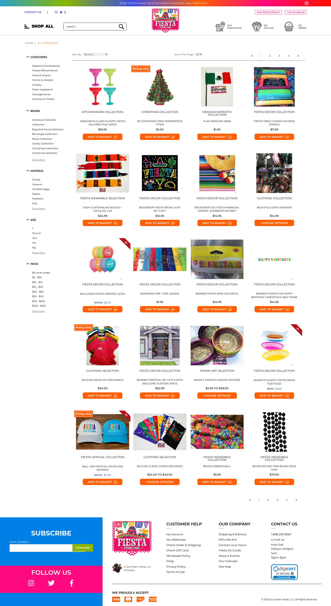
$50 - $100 (38, 301)
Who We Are (228, 539)
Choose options (274, 223)
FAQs (170, 561)
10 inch (36, 233)
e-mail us (277, 539)
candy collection (43, 143)
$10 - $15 (37, 282)
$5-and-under (41, 272)
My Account (174, 534)
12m (34, 238)
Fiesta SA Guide (230, 550)
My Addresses (176, 539)
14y (34, 242)
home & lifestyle (42, 79)
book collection (42, 138)
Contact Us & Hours (232, 545)
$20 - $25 (38, 291)
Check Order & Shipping (183, 545)
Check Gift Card (177, 550)
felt (34, 203)
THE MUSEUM (296, 12)
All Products (48, 43)
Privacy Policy (176, 566)
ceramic (37, 184)
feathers (37, 198)
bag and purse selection (48, 129)
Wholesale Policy (178, 555)
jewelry (37, 84)
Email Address (19, 542)
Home (29, 43)
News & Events (229, 555)
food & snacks (41, 75)
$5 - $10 (37, 277)
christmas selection (45, 153)
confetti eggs (40, 189)
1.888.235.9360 (281, 534)
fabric (36, 193)
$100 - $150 (39, 305)
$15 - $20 (37, 286)
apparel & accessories (46, 65)
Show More (38, 160)
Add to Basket (102, 137)
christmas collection (45, 148)
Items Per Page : (184, 54)
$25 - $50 (38, 296)
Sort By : (77, 54)
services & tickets (43, 98)
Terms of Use (175, 571)
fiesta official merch (45, 70)
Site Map (225, 566)
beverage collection (45, 134)
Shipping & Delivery (233, 534)
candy (36, 179)
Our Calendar (228, 561)
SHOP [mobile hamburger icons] (38, 26)
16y (34, 247)
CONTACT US (32, 12)
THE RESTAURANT (268, 12)
